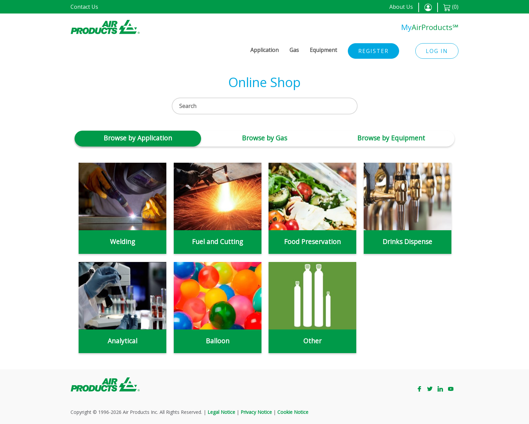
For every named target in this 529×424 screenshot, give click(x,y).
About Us (401, 6)
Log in (437, 51)
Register (373, 51)
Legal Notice (221, 412)
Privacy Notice (256, 412)
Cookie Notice (292, 412)
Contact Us (84, 6)
